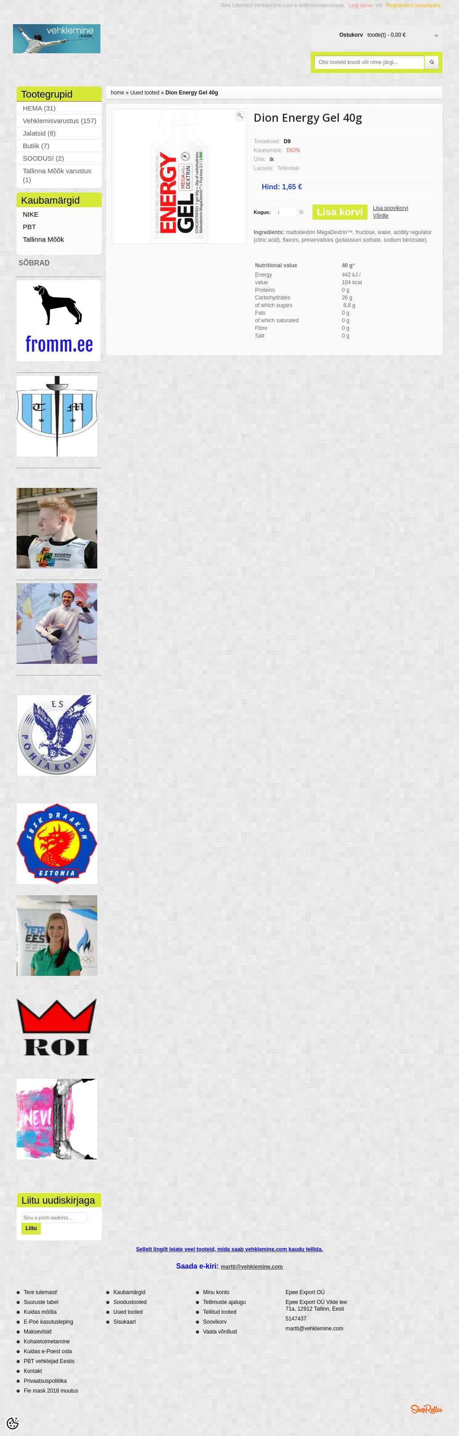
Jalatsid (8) (39, 133)
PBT (29, 227)
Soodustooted (130, 1302)
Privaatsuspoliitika (45, 1381)
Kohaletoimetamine (47, 1341)
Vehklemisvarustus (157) (59, 120)
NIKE (31, 214)
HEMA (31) (39, 108)
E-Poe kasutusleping (48, 1322)
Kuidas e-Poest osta (48, 1351)
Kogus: (262, 212)
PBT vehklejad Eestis (49, 1361)
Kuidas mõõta (40, 1312)
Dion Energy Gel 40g (191, 93)
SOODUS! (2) (43, 158)
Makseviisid (38, 1332)
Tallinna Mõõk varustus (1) (57, 175)
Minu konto (216, 1292)
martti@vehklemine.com (252, 1267)
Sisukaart (124, 1322)
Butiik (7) (36, 146)
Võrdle (381, 216)
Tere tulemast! (40, 1292)
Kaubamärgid (129, 1292)
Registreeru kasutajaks (413, 5)
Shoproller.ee (426, 1409)
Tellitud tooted (219, 1312)
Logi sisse (360, 5)
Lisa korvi (340, 212)
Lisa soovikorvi (390, 208)
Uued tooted (144, 93)
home (117, 93)
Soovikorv (215, 1322)
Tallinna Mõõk (43, 239)
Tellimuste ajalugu (224, 1302)
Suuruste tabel (41, 1302)
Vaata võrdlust (220, 1332)
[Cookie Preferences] (12, 1423)
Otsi (431, 62)
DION (293, 150)
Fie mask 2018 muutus (51, 1391)
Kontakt (33, 1371)
